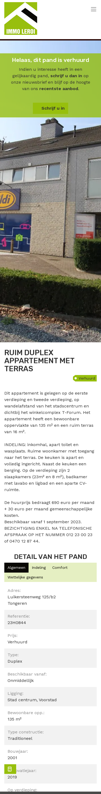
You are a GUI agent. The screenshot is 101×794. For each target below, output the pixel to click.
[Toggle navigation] (93, 9)
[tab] (16, 568)
